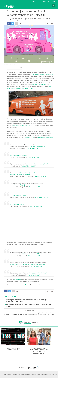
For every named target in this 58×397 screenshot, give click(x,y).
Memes (39, 346)
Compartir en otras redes (16, 23)
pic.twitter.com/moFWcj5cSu (18, 155)
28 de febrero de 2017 (34, 157)
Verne (9, 6)
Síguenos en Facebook (31, 1)
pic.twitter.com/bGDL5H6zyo (18, 195)
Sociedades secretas (17, 314)
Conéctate (45, 1)
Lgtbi (39, 313)
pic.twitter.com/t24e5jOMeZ (39, 164)
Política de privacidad (28, 374)
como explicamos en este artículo (22, 125)
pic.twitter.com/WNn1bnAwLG (37, 273)
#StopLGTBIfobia (15, 264)
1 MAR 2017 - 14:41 (16, 67)
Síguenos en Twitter (34, 1)
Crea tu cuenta (51, 1)
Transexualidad (26, 313)
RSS (53, 374)
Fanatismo (26, 314)
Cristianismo (50, 314)
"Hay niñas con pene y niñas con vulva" (42, 74)
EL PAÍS (33, 367)
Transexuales (11, 313)
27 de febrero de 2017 (32, 148)
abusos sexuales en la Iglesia (45, 137)
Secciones (53, 5)
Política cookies (36, 374)
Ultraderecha (33, 314)
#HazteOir (13, 174)
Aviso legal (20, 374)
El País (8, 1)
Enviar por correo (52, 23)
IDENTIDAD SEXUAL (11, 9)
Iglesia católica (42, 314)
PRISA (56, 374)
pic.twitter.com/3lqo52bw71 (18, 204)
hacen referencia (29, 137)
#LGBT (23, 253)
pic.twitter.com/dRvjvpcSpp (18, 185)
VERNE (13, 346)
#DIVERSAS (23, 264)
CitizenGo (34, 313)
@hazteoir (16, 144)
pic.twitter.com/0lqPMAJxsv (36, 146)
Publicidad (15, 374)
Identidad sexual (46, 313)
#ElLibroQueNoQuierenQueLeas (29, 172)
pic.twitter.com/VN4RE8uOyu (34, 253)
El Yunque (7, 314)
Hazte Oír (18, 313)
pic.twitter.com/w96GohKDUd (36, 264)
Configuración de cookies (46, 374)
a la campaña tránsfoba (39, 84)
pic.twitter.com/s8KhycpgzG (24, 174)
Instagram (22, 284)
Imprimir (48, 23)
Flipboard (27, 284)
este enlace (17, 279)
